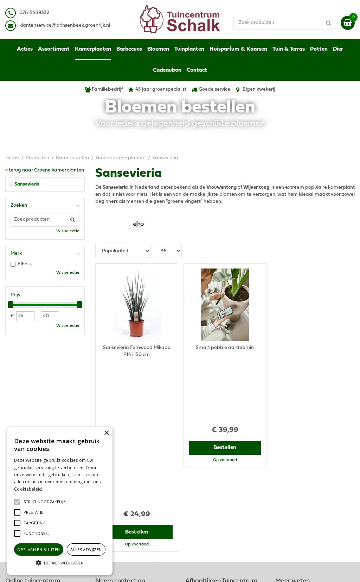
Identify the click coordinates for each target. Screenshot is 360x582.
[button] (45, 502)
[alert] (59, 501)
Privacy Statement (296, 455)
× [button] (106, 433)
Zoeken (19, 205)
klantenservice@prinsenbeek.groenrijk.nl (147, 473)
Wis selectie (67, 231)
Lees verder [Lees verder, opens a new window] (56, 489)
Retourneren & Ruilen (299, 483)
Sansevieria (26, 184)
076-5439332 (116, 466)
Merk (16, 253)
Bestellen (136, 386)
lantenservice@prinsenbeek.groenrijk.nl (66, 25)
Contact (284, 494)
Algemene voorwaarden (302, 448)
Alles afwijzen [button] (86, 549)
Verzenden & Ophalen (299, 476)
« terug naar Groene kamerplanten (44, 170)
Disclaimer (287, 462)
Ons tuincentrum (294, 501)
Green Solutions (207, 569)
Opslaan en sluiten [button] (38, 549)
